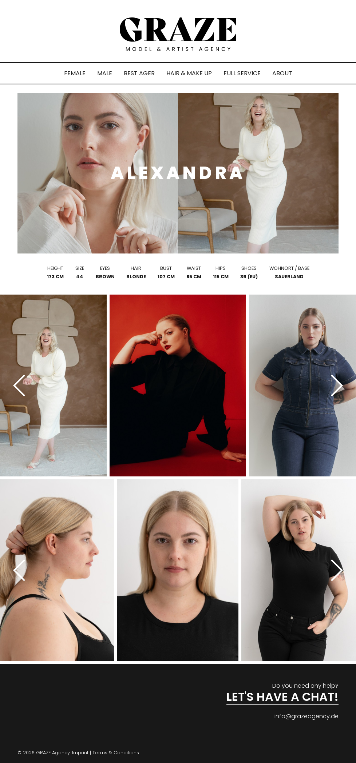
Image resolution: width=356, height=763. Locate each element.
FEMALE (75, 73)
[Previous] (22, 385)
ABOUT (282, 73)
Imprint (80, 753)
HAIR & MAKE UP (189, 73)
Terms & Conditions (115, 753)
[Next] (334, 385)
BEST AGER (139, 73)
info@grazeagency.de (306, 716)
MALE (104, 73)
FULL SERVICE (242, 73)
